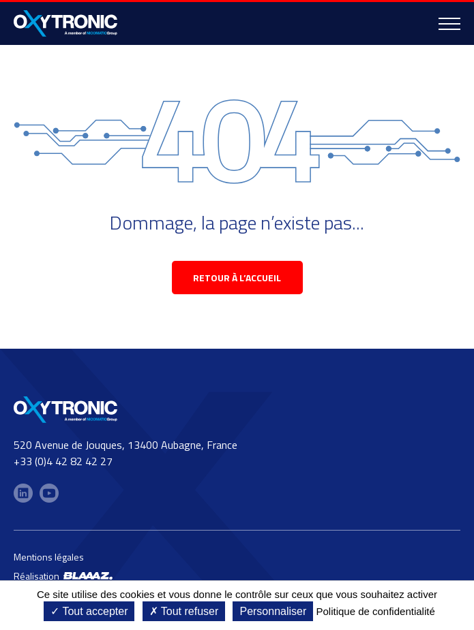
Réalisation (63, 576)
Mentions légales (49, 557)
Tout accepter (89, 611)
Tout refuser (184, 611)
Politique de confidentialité (375, 611)
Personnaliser (272, 611)
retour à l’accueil (237, 277)
